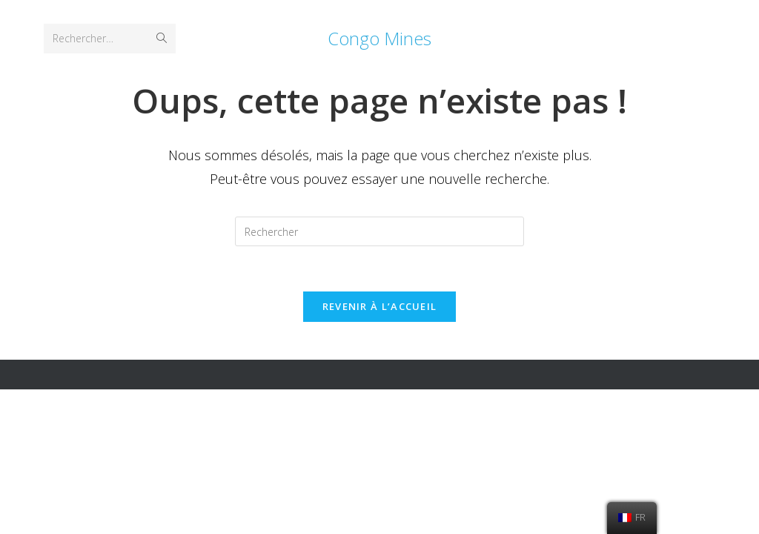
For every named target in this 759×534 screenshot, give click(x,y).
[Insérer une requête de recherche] (379, 231)
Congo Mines (379, 38)
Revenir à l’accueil (379, 306)
